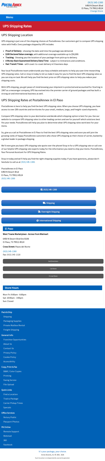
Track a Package (10, 398)
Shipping (7, 316)
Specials (7, 407)
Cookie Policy (9, 357)
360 (5, 440)
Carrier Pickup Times (13, 403)
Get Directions (53, 261)
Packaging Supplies (12, 321)
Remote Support (11, 431)
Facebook (7, 444)
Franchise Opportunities (14, 339)
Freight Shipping (11, 329)
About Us (7, 344)
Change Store (96, 11)
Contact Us (8, 348)
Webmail (7, 435)
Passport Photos (11, 421)
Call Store (53, 269)
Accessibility (9, 361)
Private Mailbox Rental (14, 325)
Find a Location (10, 394)
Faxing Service (9, 380)
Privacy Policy (9, 352)
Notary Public (9, 417)
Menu (8, 17)
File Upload (8, 384)
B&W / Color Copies (12, 371)
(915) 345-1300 (95, 2)
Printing (7, 375)
